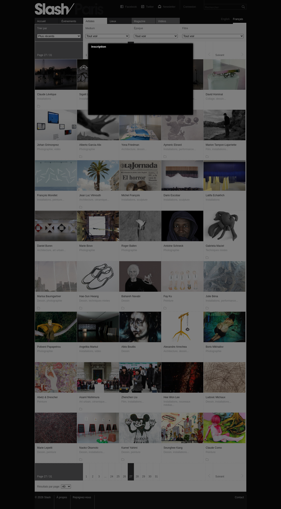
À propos (61, 497)
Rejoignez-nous (82, 497)
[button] (189, 47)
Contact (239, 497)
